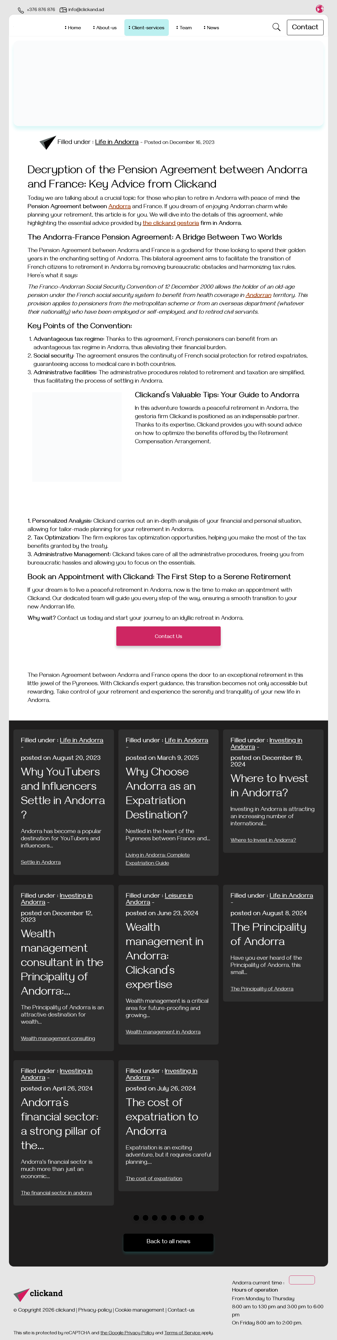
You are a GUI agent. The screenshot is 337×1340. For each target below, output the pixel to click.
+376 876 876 (41, 10)
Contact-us (181, 1311)
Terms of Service (183, 1334)
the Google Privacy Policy (127, 1334)
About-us (106, 29)
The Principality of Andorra (262, 990)
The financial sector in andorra (56, 1194)
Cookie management (139, 1311)
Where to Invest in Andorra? (263, 841)
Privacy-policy (95, 1311)
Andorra (120, 207)
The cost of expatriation (154, 1179)
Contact (305, 28)
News (213, 29)
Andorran (258, 296)
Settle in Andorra (41, 863)
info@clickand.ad (86, 10)
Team (186, 29)
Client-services (148, 29)
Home (74, 29)
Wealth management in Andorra (163, 1033)
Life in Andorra (117, 143)
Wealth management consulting (58, 1039)
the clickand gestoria (171, 224)
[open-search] (276, 27)
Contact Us (168, 637)
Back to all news (168, 1242)
